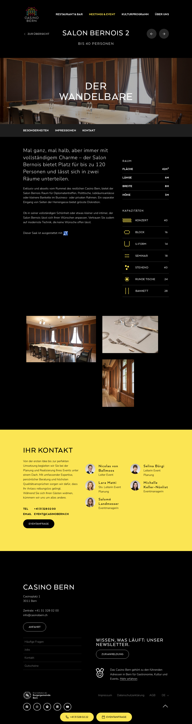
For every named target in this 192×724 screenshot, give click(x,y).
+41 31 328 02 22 (79, 717)
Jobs (27, 650)
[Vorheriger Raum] (152, 34)
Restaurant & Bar (69, 14)
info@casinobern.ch (35, 615)
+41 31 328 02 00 (45, 509)
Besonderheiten (36, 130)
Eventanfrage (116, 717)
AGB (152, 695)
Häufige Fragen (34, 642)
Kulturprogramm (135, 14)
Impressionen (65, 130)
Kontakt (88, 130)
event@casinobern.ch (51, 514)
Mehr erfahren (128, 679)
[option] (96, 91)
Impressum (105, 695)
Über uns (162, 14)
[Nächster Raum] (164, 34)
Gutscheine (31, 666)
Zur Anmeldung (112, 654)
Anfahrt (35, 627)
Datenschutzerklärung (130, 695)
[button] (165, 695)
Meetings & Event (102, 14)
